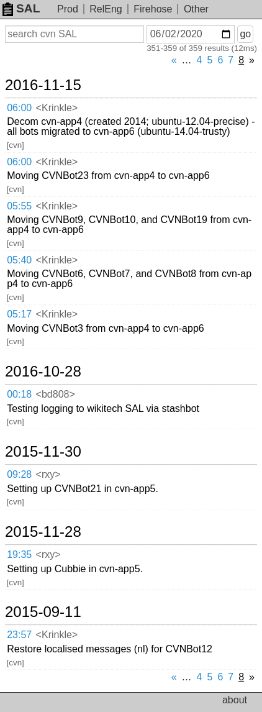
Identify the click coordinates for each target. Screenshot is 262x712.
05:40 (19, 260)
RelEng (105, 9)
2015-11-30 (43, 452)
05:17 (19, 314)
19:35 (19, 554)
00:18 (19, 394)
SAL (21, 8)
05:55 (19, 206)
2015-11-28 (43, 532)
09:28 (19, 474)
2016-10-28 (43, 372)
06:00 (19, 108)
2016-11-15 (43, 85)
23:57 (19, 634)
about (234, 700)
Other (196, 9)
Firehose (152, 9)
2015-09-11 (43, 612)
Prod (67, 9)
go (245, 34)
